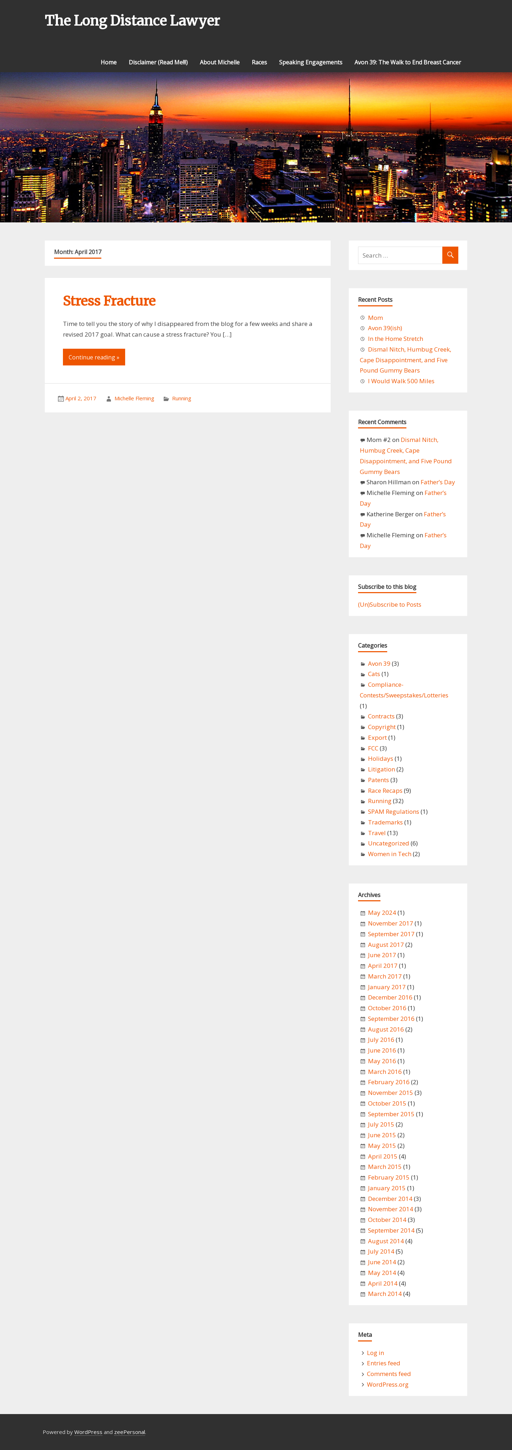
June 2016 (382, 1050)
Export (377, 737)
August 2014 (386, 1241)
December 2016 (390, 997)
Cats (374, 674)
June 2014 (382, 1262)
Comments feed (389, 1374)
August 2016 (386, 1029)
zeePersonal (129, 1431)
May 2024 (382, 912)
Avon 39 (379, 663)
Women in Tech (389, 854)
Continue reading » (94, 357)
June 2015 (382, 1135)
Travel (377, 833)
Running (181, 398)
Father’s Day (438, 482)
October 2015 (387, 1103)
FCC (373, 748)
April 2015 (383, 1156)
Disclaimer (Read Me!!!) (158, 62)
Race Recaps (385, 790)
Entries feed (383, 1363)
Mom (375, 317)
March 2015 (385, 1166)
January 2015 (387, 1188)
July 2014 (381, 1251)
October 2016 (387, 1008)
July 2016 (381, 1039)
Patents (378, 780)
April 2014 (383, 1283)
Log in (375, 1353)
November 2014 (390, 1209)
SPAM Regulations (393, 811)
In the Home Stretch (395, 338)
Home (109, 62)
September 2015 (391, 1114)
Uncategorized (388, 843)
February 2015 (389, 1177)
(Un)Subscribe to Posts (389, 604)
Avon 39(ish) (385, 328)
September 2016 (391, 1018)
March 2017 (385, 976)
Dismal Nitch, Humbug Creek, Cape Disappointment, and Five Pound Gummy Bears (405, 360)
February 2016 (389, 1082)
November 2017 (390, 923)
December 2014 (390, 1199)
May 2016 (382, 1061)
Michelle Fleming (134, 398)
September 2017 (391, 934)
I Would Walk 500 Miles (401, 381)
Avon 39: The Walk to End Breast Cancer (407, 62)
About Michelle (220, 62)
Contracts (381, 716)
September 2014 (391, 1230)
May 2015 (382, 1145)
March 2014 (385, 1294)
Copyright (382, 727)
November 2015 (390, 1092)
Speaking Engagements (310, 62)
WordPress (88, 1431)
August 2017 (386, 944)
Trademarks (385, 822)
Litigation (381, 769)
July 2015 (381, 1124)
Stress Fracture (109, 301)
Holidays (380, 758)
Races (259, 62)
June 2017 (382, 955)
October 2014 (387, 1220)
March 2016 (385, 1071)
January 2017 (387, 987)
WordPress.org (388, 1384)
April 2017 (383, 965)
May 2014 (382, 1273)
